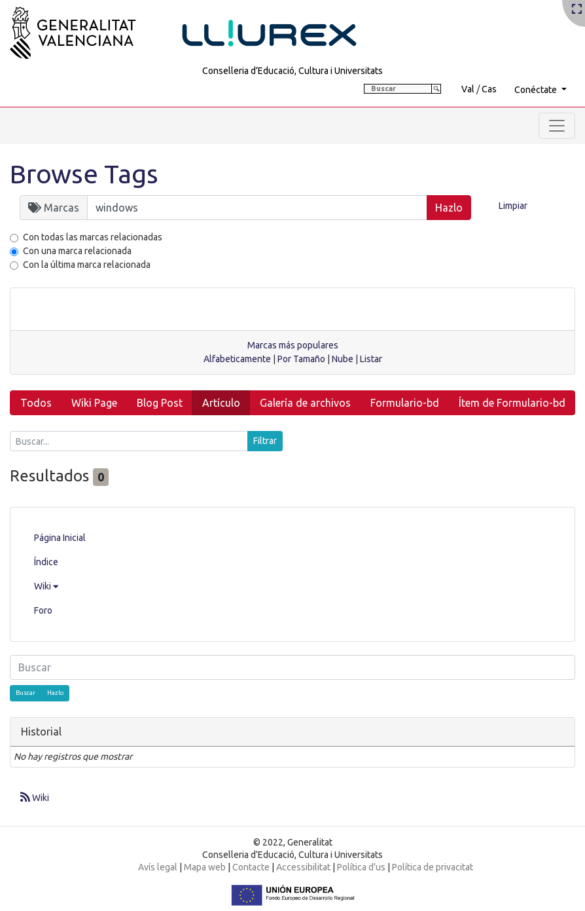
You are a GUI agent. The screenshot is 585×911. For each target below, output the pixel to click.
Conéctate (536, 89)
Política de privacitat (432, 867)
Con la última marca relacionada (87, 264)
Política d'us (361, 867)
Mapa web (205, 867)
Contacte (251, 867)
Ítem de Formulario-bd (512, 403)
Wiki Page (94, 403)
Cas (489, 89)
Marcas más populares (292, 345)
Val (467, 89)
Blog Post (160, 403)
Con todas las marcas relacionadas (92, 237)
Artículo (221, 403)
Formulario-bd (404, 403)
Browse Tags (84, 174)
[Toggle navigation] (557, 126)
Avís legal (157, 867)
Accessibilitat (303, 867)
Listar (371, 359)
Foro (43, 610)
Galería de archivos (305, 403)
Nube (342, 359)
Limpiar (513, 205)
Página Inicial (60, 537)
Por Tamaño (301, 359)
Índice (46, 562)
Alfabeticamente (237, 359)
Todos (36, 403)
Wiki (46, 586)
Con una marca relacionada (77, 251)
